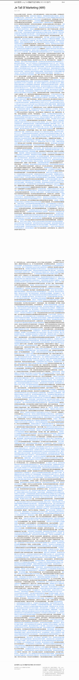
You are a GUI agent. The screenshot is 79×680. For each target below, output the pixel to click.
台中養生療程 (17, 102)
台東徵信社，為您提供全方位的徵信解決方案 (47, 197)
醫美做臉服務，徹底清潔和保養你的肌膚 (26, 438)
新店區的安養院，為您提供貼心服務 (24, 71)
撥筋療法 (23, 118)
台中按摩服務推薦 (58, 309)
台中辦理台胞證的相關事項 (51, 179)
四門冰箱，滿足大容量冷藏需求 (55, 503)
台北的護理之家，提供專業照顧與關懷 (35, 118)
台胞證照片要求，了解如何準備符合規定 (32, 272)
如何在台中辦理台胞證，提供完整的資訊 (34, 446)
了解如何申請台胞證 (58, 131)
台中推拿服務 (43, 612)
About (63, 2)
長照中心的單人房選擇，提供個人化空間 (30, 221)
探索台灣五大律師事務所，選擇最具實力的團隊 (43, 505)
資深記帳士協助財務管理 (38, 322)
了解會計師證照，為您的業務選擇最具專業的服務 (29, 203)
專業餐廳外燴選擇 (58, 317)
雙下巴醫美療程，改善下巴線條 (40, 140)
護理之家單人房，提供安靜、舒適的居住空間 (44, 25)
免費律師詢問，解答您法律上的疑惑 (36, 647)
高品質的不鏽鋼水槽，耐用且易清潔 (24, 655)
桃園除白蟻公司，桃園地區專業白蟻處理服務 (39, 577)
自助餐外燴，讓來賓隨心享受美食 (45, 624)
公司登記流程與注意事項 (34, 35)
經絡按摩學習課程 (49, 428)
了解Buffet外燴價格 (44, 117)
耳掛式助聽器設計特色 (46, 415)
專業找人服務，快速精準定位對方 (26, 131)
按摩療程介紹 (37, 91)
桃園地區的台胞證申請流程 (53, 340)
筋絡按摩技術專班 (38, 47)
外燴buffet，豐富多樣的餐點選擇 (49, 490)
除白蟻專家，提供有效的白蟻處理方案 (46, 306)
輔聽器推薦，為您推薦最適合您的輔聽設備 (36, 565)
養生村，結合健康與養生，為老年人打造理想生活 (52, 443)
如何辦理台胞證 (60, 213)
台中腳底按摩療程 (43, 50)
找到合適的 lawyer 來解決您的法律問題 (38, 104)
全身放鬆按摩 (61, 153)
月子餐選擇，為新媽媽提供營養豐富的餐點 (39, 378)
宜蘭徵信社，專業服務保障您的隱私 (45, 16)
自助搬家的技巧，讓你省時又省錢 (41, 330)
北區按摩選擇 (61, 143)
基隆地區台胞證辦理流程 (30, 306)
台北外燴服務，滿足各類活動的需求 (33, 218)
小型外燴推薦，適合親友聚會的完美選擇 (32, 164)
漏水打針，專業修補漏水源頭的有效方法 (30, 334)
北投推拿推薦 (35, 288)
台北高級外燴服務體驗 (42, 158)
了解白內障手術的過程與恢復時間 (47, 133)
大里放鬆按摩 (20, 449)
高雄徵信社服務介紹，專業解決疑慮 (39, 423)
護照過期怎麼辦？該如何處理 (50, 472)
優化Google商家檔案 (60, 493)
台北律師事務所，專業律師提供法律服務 (32, 154)
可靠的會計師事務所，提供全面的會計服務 (27, 630)
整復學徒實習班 (38, 211)
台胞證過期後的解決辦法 (43, 162)
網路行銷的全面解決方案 (48, 611)
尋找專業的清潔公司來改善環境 (26, 74)
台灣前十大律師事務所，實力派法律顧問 (35, 355)
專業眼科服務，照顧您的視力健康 (48, 334)
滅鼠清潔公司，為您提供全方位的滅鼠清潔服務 (27, 606)
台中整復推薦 (46, 109)
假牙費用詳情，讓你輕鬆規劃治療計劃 (50, 453)
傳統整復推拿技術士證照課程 (36, 301)
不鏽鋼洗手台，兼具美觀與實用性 (54, 360)
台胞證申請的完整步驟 (26, 611)
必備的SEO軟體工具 (28, 479)
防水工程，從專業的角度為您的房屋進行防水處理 (47, 381)
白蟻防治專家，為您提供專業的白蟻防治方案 (32, 311)
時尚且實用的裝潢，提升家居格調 (25, 554)
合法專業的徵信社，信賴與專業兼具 (40, 280)
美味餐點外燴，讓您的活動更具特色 (50, 65)
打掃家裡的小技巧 (28, 474)
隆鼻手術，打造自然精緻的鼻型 (48, 203)
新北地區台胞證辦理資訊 (41, 267)
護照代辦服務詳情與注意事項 (30, 551)
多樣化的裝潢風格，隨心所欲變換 (35, 156)
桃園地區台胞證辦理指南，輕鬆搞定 (25, 29)
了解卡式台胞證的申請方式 (48, 87)
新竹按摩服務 (22, 572)
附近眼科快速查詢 (58, 643)
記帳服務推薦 (32, 617)
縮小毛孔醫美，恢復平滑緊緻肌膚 (54, 105)
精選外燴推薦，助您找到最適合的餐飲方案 (32, 389)
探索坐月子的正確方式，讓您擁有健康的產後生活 (41, 425)
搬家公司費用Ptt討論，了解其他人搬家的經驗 (40, 110)
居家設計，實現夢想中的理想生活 (40, 299)
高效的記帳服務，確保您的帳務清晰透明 (53, 223)
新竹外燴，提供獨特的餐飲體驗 (49, 296)
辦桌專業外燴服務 (31, 614)
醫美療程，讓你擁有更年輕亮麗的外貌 (42, 27)
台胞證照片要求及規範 (50, 48)
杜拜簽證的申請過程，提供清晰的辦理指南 (26, 184)
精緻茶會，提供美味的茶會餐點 (43, 86)
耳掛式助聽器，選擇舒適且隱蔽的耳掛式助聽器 (34, 136)
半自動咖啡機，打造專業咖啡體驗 (38, 604)
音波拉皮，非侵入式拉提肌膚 (55, 379)
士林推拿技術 (28, 374)
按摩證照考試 (23, 358)
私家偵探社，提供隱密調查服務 (27, 493)
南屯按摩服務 (21, 219)
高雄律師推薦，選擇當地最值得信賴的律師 (43, 84)
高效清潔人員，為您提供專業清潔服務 (53, 159)
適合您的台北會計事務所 (45, 401)
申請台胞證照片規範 (35, 48)
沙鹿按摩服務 (32, 151)
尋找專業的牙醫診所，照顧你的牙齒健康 (45, 560)
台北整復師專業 (18, 154)
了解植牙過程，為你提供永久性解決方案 (31, 609)
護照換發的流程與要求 (23, 508)
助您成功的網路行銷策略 (29, 86)
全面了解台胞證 (18, 45)
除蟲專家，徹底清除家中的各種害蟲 (35, 206)
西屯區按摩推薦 (21, 117)
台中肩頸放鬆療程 (28, 107)
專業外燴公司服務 (34, 192)
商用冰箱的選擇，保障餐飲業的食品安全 (31, 102)
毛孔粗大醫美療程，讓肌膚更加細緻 (23, 215)
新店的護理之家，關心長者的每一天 (32, 309)
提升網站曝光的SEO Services (26, 578)
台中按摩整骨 (51, 169)
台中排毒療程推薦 (46, 397)
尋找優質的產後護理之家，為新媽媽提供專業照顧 (47, 402)
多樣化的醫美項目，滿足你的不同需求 (23, 159)
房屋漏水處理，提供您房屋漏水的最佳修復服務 (34, 298)
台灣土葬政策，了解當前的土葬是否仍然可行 (53, 409)
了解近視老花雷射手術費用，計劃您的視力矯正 (43, 639)
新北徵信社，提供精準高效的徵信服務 (42, 622)
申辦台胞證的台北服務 (42, 363)
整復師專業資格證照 (59, 428)
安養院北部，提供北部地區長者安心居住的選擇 (44, 655)
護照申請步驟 (23, 206)
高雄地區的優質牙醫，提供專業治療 (36, 61)
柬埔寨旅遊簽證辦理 (32, 529)
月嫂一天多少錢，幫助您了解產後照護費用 (51, 127)
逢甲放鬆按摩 (48, 61)
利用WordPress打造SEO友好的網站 (22, 69)
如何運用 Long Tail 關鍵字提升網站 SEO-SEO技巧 (32, 2)
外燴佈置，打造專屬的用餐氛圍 (49, 113)
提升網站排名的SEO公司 (51, 34)
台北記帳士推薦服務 (50, 17)
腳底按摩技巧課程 (23, 454)
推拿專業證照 (35, 133)
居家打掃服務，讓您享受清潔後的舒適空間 (52, 205)
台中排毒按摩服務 (51, 568)
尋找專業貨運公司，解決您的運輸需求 (25, 228)
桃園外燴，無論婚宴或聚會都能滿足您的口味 (46, 277)
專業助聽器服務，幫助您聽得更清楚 (42, 474)
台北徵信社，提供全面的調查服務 (27, 177)
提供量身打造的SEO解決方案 (28, 125)
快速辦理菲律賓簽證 (48, 526)
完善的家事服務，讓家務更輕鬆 (44, 149)
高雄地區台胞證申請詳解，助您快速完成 (53, 40)
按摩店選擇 (24, 590)
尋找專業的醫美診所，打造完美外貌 (45, 291)
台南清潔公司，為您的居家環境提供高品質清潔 (41, 128)
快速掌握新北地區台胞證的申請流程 (32, 19)
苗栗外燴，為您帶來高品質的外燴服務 (54, 43)
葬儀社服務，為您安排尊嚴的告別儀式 (36, 144)
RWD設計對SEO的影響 (35, 202)
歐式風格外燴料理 (22, 99)
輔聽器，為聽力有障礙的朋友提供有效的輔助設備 (37, 295)
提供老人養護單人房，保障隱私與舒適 (36, 141)
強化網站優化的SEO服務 (41, 32)
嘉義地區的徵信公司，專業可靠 (36, 464)
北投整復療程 (59, 264)
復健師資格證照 (24, 482)
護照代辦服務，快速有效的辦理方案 (50, 603)
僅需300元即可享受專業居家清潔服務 (52, 311)
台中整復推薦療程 (28, 84)
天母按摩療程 (24, 105)
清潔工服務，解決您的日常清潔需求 (52, 37)
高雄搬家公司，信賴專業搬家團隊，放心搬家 (46, 125)
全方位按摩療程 (28, 190)
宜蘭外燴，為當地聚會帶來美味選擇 (24, 27)
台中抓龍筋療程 (33, 436)
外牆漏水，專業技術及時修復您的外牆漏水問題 (39, 270)
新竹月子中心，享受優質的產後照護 (23, 133)
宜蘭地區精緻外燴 (48, 22)
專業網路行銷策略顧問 (30, 268)
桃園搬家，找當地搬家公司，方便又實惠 (36, 590)
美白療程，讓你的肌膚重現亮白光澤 (26, 555)
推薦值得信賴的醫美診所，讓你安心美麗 (29, 50)
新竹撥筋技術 (43, 653)
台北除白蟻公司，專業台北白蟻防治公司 (25, 379)
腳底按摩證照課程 (53, 295)
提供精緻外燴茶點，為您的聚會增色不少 (34, 89)
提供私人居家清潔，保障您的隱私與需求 (54, 215)
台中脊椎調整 (21, 373)
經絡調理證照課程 (48, 167)
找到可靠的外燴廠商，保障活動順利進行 (24, 182)
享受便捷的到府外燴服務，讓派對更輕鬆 (27, 317)
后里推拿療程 (33, 16)
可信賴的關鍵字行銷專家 (23, 350)
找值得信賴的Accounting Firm (32, 117)
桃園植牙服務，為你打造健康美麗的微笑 (39, 350)
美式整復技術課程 (21, 109)
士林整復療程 (57, 417)
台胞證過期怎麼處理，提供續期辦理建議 (24, 495)
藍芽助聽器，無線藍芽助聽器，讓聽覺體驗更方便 (30, 30)
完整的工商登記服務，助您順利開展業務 (24, 91)
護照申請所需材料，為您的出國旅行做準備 (53, 100)
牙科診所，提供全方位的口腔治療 (56, 158)
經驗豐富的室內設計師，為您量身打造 (45, 171)
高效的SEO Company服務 (35, 281)
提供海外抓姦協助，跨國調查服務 (46, 317)
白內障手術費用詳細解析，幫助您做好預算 (37, 308)
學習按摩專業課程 (37, 546)
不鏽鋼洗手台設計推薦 (46, 82)
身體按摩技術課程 (31, 381)
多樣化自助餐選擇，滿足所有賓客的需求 (29, 626)
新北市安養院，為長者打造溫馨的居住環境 (51, 511)
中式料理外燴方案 (25, 405)
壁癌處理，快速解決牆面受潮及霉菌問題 (39, 123)
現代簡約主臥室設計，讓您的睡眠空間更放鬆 (47, 268)
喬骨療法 (30, 138)
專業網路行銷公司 (31, 420)
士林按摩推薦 (37, 21)
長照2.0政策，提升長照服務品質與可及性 (33, 329)
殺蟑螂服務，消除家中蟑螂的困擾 (35, 564)
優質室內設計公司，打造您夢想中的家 (28, 448)
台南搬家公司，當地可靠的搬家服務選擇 (37, 422)
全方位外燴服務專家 (59, 185)
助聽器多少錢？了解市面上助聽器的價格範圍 (53, 272)
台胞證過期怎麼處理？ (38, 22)
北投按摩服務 (19, 596)
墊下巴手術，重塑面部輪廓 (22, 511)
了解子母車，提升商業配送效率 (46, 288)
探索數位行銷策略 (59, 192)
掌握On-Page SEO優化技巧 (52, 172)
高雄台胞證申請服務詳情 (20, 144)
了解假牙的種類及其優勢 (56, 330)
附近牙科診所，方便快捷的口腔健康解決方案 (47, 575)
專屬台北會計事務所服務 (26, 409)
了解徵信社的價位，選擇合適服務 (51, 47)
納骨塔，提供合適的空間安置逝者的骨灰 (39, 42)
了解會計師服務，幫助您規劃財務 (32, 127)
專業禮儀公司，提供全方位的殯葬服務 (33, 472)
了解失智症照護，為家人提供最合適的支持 (43, 148)
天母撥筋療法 (23, 360)
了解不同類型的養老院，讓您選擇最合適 (26, 158)
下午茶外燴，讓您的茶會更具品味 (30, 440)
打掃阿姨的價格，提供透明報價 (45, 392)
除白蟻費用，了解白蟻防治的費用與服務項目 (34, 593)
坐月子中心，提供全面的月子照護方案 (32, 87)
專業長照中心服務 (24, 281)
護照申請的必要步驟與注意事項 (50, 273)
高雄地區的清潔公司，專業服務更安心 (40, 115)
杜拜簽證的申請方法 (22, 156)
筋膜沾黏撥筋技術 (31, 171)
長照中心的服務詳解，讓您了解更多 (34, 40)
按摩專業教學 (31, 531)
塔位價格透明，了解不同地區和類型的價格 (24, 402)
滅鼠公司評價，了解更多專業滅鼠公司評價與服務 (32, 339)
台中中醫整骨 (46, 507)
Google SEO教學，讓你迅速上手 (41, 38)
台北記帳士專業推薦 (22, 467)
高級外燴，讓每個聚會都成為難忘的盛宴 (36, 319)
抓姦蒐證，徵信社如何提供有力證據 (53, 89)
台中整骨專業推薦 (22, 68)
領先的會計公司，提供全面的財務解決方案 (42, 69)
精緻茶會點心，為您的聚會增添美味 (33, 97)
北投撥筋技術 (34, 466)
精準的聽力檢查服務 (32, 358)
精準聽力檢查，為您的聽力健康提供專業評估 (33, 557)
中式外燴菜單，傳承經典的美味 (39, 383)
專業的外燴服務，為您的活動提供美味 (46, 66)
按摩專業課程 (39, 508)
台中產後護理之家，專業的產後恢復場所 (42, 265)
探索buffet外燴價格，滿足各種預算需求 (24, 47)
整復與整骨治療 (38, 397)
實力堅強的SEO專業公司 (38, 451)
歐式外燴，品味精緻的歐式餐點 (33, 135)
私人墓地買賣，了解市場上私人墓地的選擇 (35, 456)
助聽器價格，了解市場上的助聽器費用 (51, 534)
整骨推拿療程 (31, 482)
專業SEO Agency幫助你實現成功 (49, 135)
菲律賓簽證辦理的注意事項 (57, 190)
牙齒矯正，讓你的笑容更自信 (54, 590)
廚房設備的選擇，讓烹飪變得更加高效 (33, 223)
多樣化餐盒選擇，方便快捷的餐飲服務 (36, 34)
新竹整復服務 (41, 448)
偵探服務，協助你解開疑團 (41, 96)
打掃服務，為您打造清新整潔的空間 (27, 624)
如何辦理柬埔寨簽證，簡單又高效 (29, 175)
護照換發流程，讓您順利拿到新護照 (32, 342)
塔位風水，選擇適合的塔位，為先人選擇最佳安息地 (32, 17)
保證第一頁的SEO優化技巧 (55, 117)
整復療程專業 (31, 598)
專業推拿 (48, 487)
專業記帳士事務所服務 (21, 34)
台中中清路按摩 (31, 467)
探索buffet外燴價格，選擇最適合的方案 (26, 526)
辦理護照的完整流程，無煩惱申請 (32, 449)
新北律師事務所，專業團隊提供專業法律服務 (37, 73)
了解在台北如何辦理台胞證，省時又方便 (49, 497)
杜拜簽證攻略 (29, 92)
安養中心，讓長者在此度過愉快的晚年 (29, 401)
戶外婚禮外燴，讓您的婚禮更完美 (25, 366)
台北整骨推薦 (32, 210)
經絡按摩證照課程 (28, 612)
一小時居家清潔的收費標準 (42, 278)
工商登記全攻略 (60, 180)
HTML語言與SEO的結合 (53, 285)
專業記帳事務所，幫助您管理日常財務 (27, 291)
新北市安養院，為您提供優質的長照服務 (25, 32)
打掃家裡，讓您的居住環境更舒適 (29, 632)
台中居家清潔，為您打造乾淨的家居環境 (25, 477)
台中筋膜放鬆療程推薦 (43, 63)
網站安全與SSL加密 (59, 148)
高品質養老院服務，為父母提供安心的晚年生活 (48, 184)
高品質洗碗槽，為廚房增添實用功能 (37, 399)
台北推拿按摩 (36, 578)
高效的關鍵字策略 (26, 433)
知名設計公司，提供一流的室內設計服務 (36, 68)
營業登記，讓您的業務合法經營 (54, 136)
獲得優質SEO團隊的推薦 (23, 378)
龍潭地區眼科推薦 (43, 52)
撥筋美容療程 (23, 614)
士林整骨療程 (33, 66)
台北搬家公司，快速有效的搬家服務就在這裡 (25, 149)
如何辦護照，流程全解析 (50, 118)
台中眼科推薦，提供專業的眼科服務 (30, 52)
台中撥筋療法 (50, 549)
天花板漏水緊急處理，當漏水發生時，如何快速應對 (43, 180)
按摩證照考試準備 (26, 487)
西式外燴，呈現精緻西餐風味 (38, 487)
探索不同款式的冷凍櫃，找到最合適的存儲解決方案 (40, 520)
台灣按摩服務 (17, 216)
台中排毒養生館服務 (32, 417)
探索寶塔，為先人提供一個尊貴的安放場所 (51, 122)
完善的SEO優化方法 (29, 373)
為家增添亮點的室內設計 (23, 151)
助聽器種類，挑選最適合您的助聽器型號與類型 (30, 153)
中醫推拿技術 (52, 38)
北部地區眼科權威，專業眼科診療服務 (46, 188)
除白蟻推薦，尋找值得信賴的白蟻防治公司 (29, 226)
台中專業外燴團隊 (57, 71)
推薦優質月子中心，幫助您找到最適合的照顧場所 (45, 198)
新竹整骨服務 (54, 143)
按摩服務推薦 (36, 612)
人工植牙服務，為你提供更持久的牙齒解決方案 (50, 626)
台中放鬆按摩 (21, 295)
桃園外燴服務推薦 (18, 329)
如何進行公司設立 (22, 141)
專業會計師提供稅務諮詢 (20, 546)
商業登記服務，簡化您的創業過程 (50, 164)
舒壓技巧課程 (47, 500)
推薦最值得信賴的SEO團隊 (39, 554)
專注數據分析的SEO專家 (33, 573)
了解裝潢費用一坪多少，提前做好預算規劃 (51, 637)
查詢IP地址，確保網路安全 (31, 335)
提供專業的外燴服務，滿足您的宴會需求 (43, 71)
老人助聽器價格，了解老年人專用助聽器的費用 (30, 65)
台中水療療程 (59, 334)
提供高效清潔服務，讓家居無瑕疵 (31, 497)
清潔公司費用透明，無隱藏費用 (51, 361)
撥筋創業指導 (25, 340)
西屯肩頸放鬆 (24, 422)
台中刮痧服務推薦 (39, 316)
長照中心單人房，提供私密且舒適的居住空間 (52, 102)
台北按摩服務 (26, 202)
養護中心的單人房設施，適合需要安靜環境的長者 (26, 384)
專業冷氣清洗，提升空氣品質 (35, 296)
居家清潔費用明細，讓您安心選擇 (49, 342)
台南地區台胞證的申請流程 (57, 401)
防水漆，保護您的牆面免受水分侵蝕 (55, 68)
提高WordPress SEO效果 (41, 210)
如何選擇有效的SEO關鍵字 (47, 309)
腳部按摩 (61, 91)
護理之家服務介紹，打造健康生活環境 (53, 339)
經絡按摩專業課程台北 (57, 61)
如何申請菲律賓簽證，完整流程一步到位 (35, 430)
